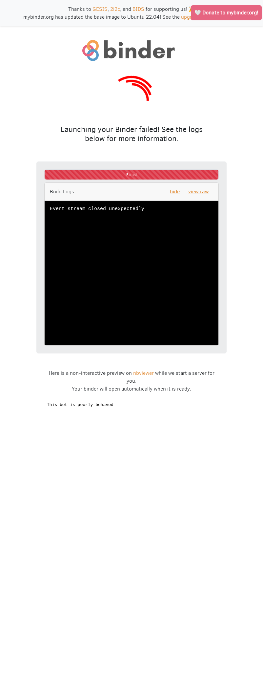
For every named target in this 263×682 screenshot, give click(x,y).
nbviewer (143, 373)
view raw (198, 191)
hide (175, 191)
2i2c (115, 9)
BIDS (138, 9)
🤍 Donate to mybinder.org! (226, 12)
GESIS (100, 9)
